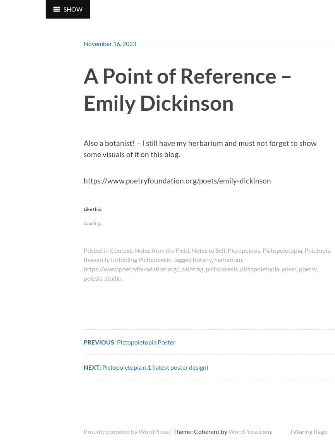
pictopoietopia (259, 269)
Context (121, 250)
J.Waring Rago (308, 431)
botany (202, 259)
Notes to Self (208, 250)
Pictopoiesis (244, 250)
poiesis (93, 278)
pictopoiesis (222, 269)
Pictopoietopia (282, 250)
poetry (308, 269)
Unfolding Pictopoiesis (140, 259)
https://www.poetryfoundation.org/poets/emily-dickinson (177, 181)
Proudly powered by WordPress (126, 431)
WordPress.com (249, 431)
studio (113, 278)
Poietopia (317, 250)
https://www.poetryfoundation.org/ (131, 269)
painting (192, 269)
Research (96, 259)
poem (289, 269)
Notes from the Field (161, 250)
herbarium (228, 259)
